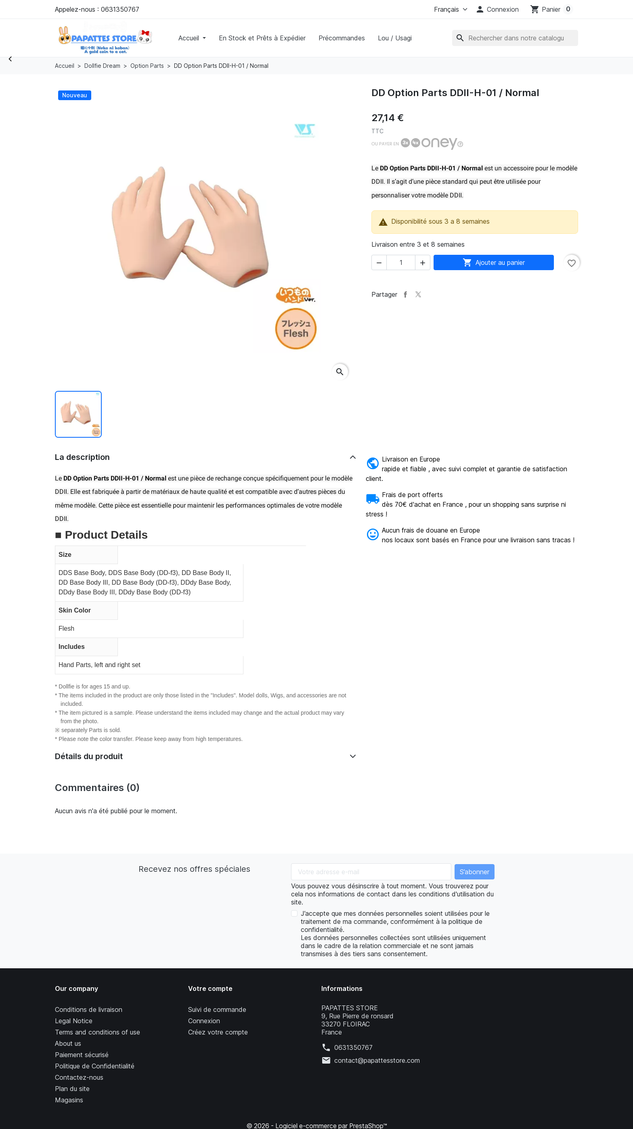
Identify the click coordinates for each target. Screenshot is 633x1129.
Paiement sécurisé (82, 1055)
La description (82, 457)
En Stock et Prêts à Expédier (262, 38)
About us (68, 1043)
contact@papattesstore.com (377, 1060)
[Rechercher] (515, 38)
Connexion (204, 1021)
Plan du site (72, 1089)
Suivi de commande (217, 1009)
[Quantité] (400, 262)
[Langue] (449, 9)
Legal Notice (73, 1021)
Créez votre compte (218, 1032)
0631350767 (353, 1047)
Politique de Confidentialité (94, 1066)
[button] (497, 9)
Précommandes (342, 38)
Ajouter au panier (494, 262)
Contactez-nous (79, 1077)
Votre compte (210, 988)
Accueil (189, 38)
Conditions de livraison (88, 1009)
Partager (405, 294)
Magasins (69, 1100)
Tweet (418, 294)
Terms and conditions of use (97, 1032)
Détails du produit (89, 756)
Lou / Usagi (395, 38)
